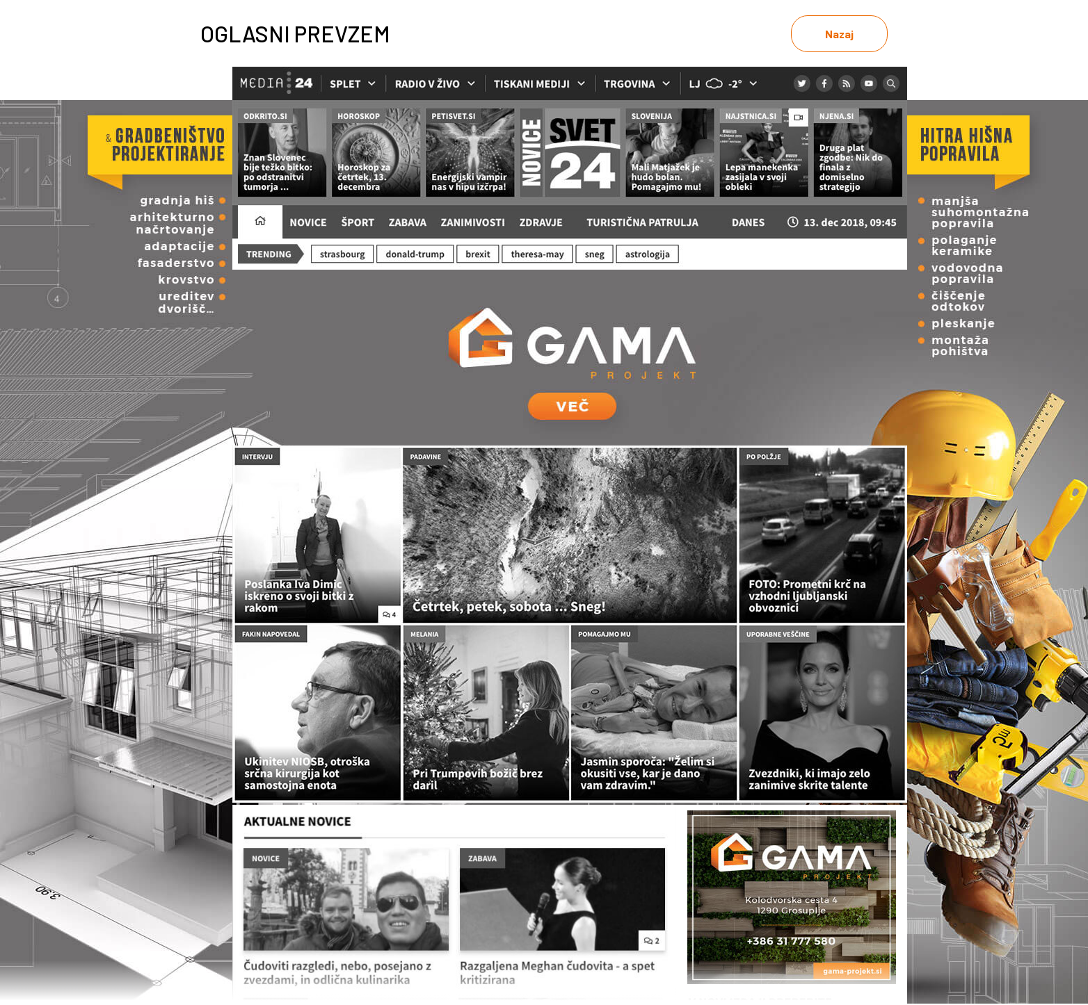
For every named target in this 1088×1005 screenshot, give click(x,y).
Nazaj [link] (839, 33)
